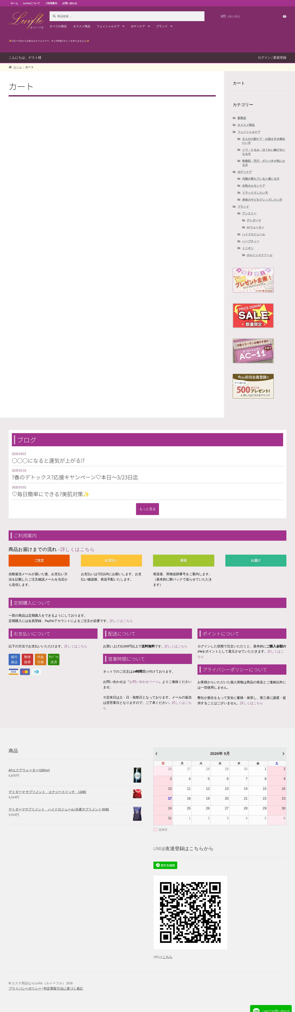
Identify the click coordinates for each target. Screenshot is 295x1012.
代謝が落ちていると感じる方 (260, 179)
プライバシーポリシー (25, 988)
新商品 (241, 118)
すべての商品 (58, 26)
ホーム (14, 3)
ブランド (162, 26)
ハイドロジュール (253, 234)
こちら (167, 957)
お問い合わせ (69, 3)
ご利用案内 (51, 3)
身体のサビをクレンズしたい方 (262, 199)
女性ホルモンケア (253, 186)
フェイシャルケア (108, 26)
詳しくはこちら (77, 549)
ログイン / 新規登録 (272, 57)
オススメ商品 (81, 26)
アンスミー (249, 213)
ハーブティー (250, 241)
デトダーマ (254, 220)
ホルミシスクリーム (259, 255)
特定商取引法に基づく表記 (63, 988)
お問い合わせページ (144, 682)
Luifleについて (31, 3)
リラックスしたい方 (255, 193)
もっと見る (147, 509)
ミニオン (248, 248)
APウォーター (255, 227)
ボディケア (138, 26)
